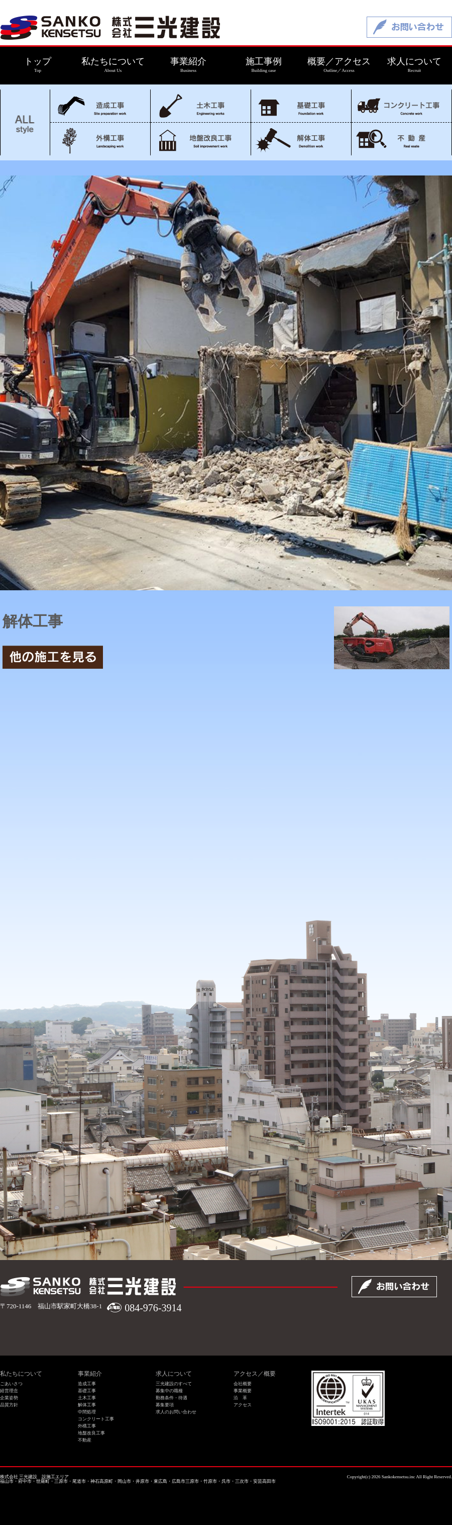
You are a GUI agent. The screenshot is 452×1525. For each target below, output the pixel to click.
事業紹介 (90, 1373)
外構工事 (100, 139)
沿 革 (240, 1397)
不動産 (401, 139)
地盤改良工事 (201, 139)
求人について (174, 1373)
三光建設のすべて (174, 1383)
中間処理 (87, 1411)
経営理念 (9, 1390)
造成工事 (100, 105)
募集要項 (165, 1404)
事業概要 (243, 1390)
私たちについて (21, 1373)
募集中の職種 (169, 1390)
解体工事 (301, 139)
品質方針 (9, 1404)
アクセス (243, 1404)
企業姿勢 (9, 1397)
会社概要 (243, 1383)
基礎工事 (301, 105)
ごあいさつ (11, 1383)
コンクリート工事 (401, 105)
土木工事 (201, 105)
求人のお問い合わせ (176, 1411)
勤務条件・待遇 (171, 1397)
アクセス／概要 (255, 1373)
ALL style (25, 122)
